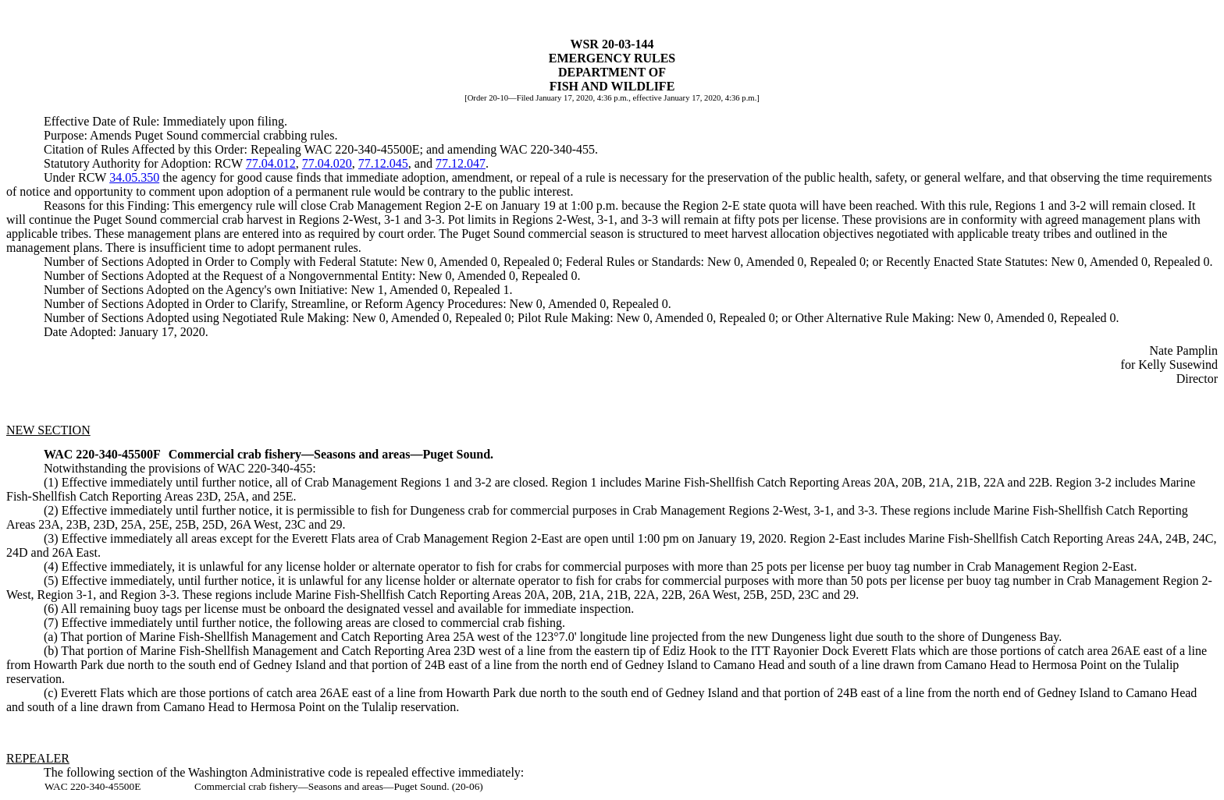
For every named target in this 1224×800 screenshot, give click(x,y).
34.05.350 (134, 177)
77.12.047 (461, 163)
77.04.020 (327, 163)
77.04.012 (271, 163)
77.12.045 (383, 163)
